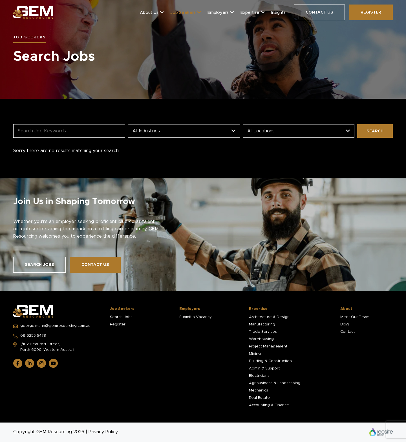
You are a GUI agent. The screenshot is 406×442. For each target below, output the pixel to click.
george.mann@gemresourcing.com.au (52, 326)
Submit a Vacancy (195, 317)
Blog (344, 324)
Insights (278, 12)
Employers (218, 12)
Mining (255, 354)
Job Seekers (183, 12)
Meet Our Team (354, 317)
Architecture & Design (269, 317)
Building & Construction (270, 361)
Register (371, 12)
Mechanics (258, 390)
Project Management (268, 346)
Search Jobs (39, 265)
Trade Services (263, 332)
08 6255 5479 (29, 336)
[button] (162, 12)
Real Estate (259, 398)
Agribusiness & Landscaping (275, 383)
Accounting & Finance (269, 405)
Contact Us (319, 12)
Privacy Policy (103, 432)
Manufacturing (262, 324)
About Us (149, 12)
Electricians (259, 376)
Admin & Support (264, 368)
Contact (347, 332)
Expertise (249, 12)
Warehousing (261, 339)
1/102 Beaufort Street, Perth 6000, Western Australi (43, 347)
